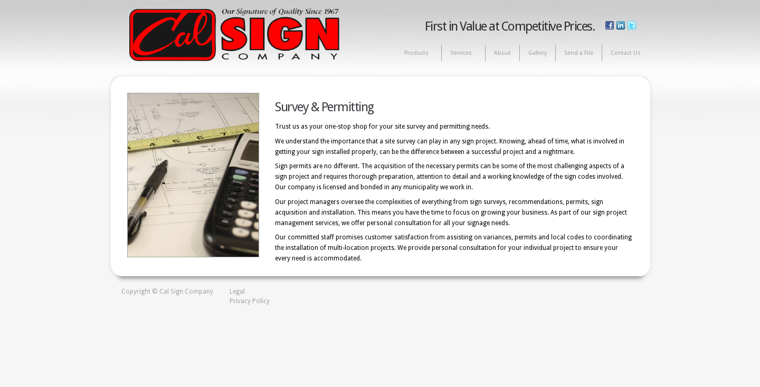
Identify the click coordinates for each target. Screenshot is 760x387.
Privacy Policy (250, 301)
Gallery (537, 53)
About (502, 53)
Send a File (578, 53)
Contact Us (626, 53)
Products (417, 53)
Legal (237, 291)
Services (461, 53)
